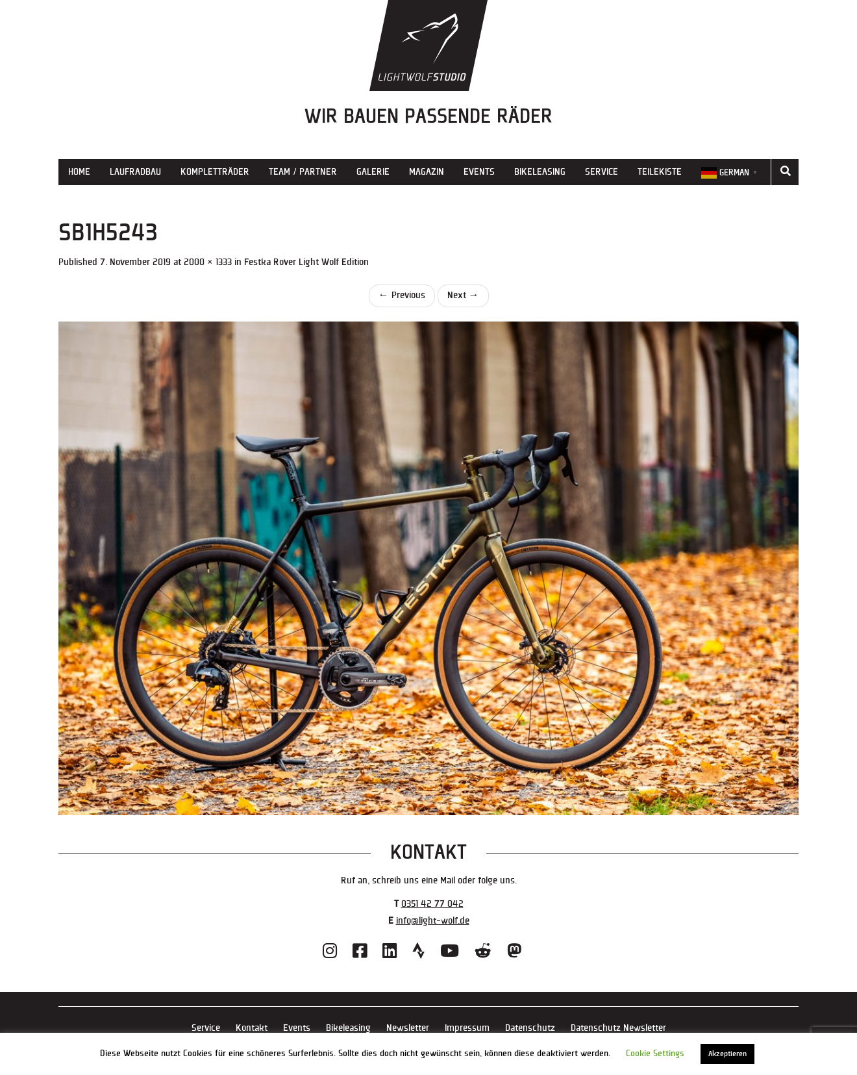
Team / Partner (303, 172)
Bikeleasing (539, 172)
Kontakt (251, 1028)
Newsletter (407, 1028)
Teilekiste (660, 172)
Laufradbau (135, 172)
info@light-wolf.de (432, 921)
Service (601, 172)
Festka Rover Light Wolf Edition (306, 262)
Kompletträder (214, 172)
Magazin (426, 172)
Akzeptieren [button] (727, 1054)
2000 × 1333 (208, 262)
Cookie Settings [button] (655, 1053)
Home (79, 172)
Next (463, 295)
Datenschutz (530, 1028)
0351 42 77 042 (432, 904)
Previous (402, 295)
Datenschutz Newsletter (618, 1028)
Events (479, 172)
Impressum (467, 1028)
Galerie (373, 172)
